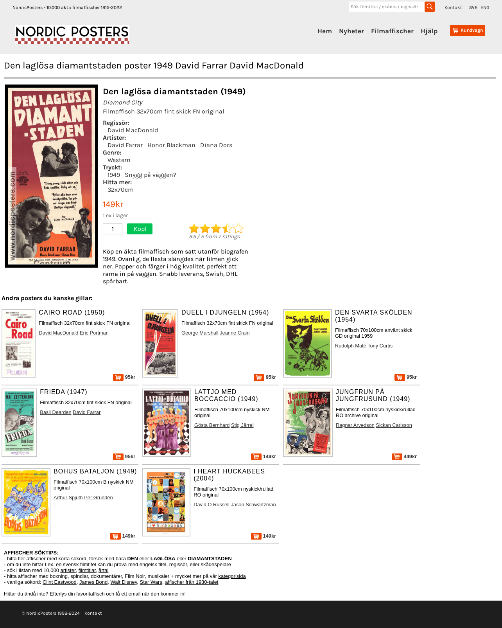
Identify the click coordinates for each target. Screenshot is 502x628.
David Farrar (125, 145)
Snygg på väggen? (150, 174)
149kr (263, 456)
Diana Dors (216, 145)
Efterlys (58, 594)
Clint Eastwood (60, 582)
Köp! (140, 228)
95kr (124, 377)
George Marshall (200, 333)
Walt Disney (123, 582)
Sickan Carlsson (394, 425)
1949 (114, 174)
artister (68, 570)
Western (119, 160)
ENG (484, 7)
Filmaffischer (392, 31)
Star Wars (151, 582)
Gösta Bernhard (211, 425)
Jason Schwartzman (253, 504)
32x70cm (121, 189)
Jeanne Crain (234, 333)
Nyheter (351, 31)
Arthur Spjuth (68, 497)
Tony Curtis (380, 346)
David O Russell (211, 504)
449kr (404, 456)
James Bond (93, 582)
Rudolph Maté (350, 346)
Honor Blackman (171, 145)
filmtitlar (87, 570)
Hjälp (429, 31)
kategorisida (232, 576)
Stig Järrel (242, 425)
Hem (324, 31)
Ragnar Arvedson (355, 425)
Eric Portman (94, 333)
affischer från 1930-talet (191, 582)
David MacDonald (133, 130)
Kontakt (453, 7)
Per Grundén (98, 497)
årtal (103, 570)
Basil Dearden (55, 412)
